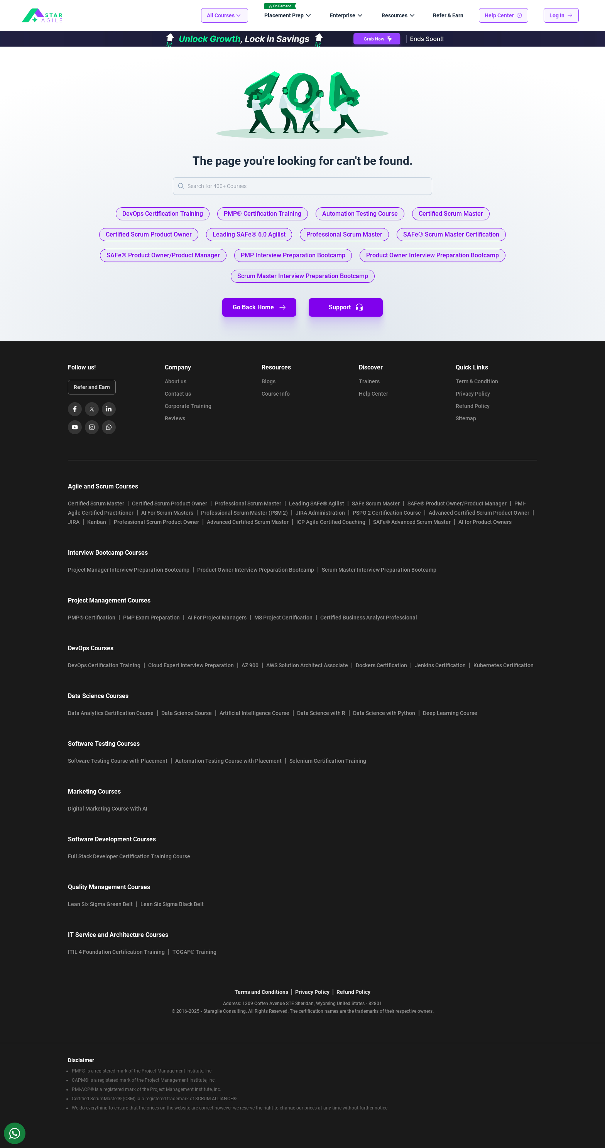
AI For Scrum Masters (167, 513)
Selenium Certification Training (327, 761)
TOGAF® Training (194, 952)
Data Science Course (186, 713)
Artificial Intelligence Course (254, 713)
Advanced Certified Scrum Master (248, 522)
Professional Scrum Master (248, 503)
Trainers (369, 381)
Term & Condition (477, 381)
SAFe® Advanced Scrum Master (412, 522)
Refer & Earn (448, 15)
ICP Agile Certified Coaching (330, 522)
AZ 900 (250, 665)
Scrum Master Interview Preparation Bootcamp (379, 570)
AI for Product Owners (485, 522)
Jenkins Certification (440, 665)
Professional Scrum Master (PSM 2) (244, 513)
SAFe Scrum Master (376, 503)
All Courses (224, 15)
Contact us (178, 394)
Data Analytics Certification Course (111, 713)
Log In (561, 15)
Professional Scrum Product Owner (156, 522)
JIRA (73, 522)
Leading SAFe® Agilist (316, 503)
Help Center (503, 15)
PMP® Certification (91, 617)
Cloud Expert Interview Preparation (191, 665)
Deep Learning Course (450, 713)
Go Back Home (259, 307)
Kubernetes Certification (503, 665)
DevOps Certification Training (104, 665)
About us (175, 381)
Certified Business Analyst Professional (368, 617)
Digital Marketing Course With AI (107, 809)
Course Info (276, 394)
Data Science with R (321, 713)
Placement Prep (288, 15)
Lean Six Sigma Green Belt (100, 904)
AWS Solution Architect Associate (307, 665)
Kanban (96, 522)
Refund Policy (473, 406)
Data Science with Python (384, 713)
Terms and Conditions (261, 992)
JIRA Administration (320, 513)
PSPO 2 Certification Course (387, 513)
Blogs (268, 381)
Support (346, 307)
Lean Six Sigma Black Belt (172, 904)
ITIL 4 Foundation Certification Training (116, 952)
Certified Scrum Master (96, 503)
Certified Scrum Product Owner (169, 503)
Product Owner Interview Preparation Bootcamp (255, 570)
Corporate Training (188, 406)
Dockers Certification (381, 665)
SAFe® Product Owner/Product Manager (457, 503)
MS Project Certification (283, 617)
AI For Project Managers (217, 617)
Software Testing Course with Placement (117, 761)
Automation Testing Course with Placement (228, 761)
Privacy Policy (473, 394)
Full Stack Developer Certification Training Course (129, 856)
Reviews (175, 418)
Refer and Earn (92, 387)
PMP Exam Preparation (151, 617)
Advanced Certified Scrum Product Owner (479, 513)
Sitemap (466, 418)
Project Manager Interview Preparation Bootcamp (128, 570)
